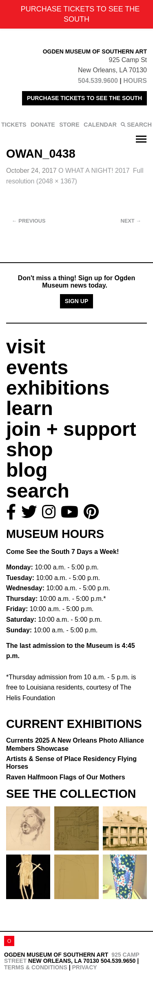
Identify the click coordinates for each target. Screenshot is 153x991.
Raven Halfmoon (65, 777)
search (37, 491)
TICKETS (14, 124)
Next (131, 221)
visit (25, 346)
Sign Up (77, 301)
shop (29, 449)
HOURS (135, 80)
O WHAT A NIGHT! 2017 (94, 170)
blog (26, 470)
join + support (71, 429)
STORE (69, 124)
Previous (29, 221)
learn (29, 408)
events (37, 367)
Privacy (84, 967)
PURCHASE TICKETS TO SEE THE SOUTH (84, 98)
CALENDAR (100, 124)
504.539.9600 (98, 80)
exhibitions (57, 388)
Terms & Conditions (35, 967)
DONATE (43, 124)
